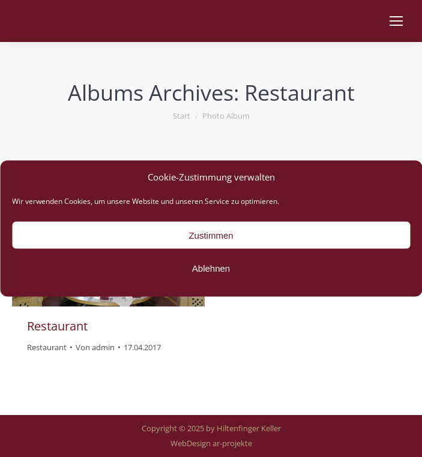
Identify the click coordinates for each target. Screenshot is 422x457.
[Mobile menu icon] (396, 21)
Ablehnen (211, 268)
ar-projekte (232, 443)
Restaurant (57, 326)
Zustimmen (210, 235)
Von (95, 347)
